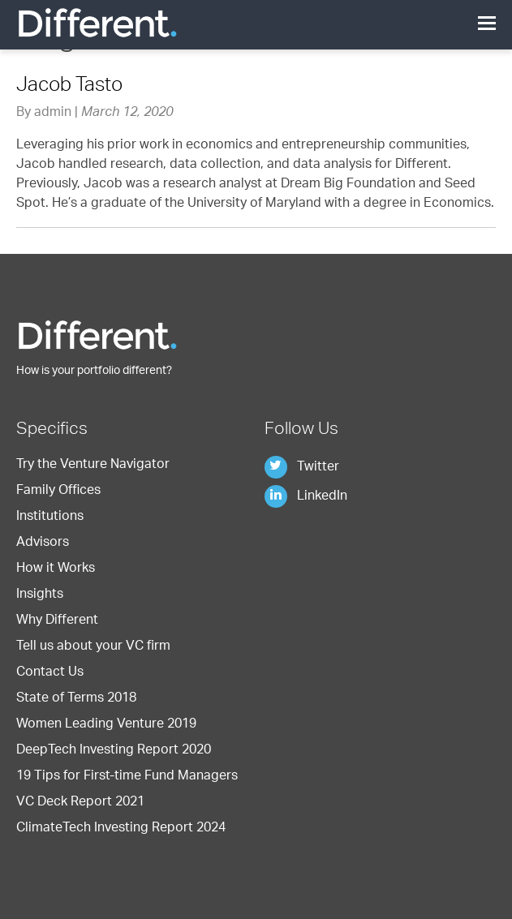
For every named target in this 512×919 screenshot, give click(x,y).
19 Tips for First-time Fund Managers (127, 777)
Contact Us (50, 673)
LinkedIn (306, 497)
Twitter (302, 468)
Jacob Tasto (69, 87)
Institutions (50, 517)
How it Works (55, 569)
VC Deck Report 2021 (80, 803)
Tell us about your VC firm (93, 647)
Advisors (42, 543)
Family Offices (58, 491)
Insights (39, 595)
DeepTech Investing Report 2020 (113, 751)
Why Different (57, 621)
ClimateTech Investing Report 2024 (121, 828)
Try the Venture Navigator (93, 465)
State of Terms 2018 (76, 699)
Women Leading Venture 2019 (106, 725)
